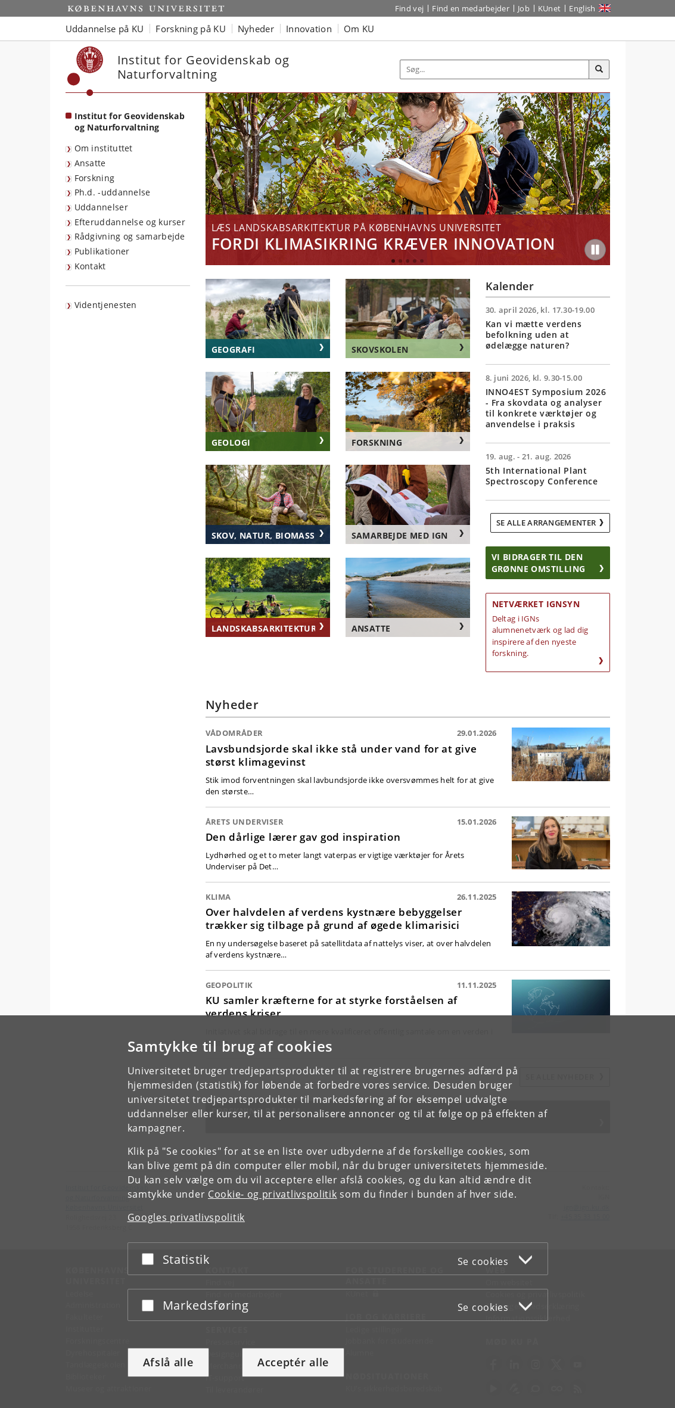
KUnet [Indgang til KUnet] (549, 8)
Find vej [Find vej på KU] (409, 8)
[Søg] (599, 70)
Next (598, 179)
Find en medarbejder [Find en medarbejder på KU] (470, 8)
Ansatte (90, 163)
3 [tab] (407, 261)
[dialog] (337, 1211)
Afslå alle (168, 1362)
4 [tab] (414, 261)
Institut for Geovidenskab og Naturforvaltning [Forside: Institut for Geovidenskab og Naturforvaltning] (129, 121)
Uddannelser (101, 207)
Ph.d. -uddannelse (112, 192)
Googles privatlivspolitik (186, 1217)
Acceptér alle (293, 1362)
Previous (217, 179)
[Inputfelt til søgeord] (495, 69)
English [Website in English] (582, 8)
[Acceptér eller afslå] (151, 1259)
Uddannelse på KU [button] (105, 29)
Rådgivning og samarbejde (129, 236)
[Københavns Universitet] (85, 71)
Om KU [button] (359, 29)
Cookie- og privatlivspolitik (272, 1194)
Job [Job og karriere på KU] (524, 8)
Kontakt (90, 266)
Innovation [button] (309, 29)
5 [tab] (422, 261)
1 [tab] (393, 261)
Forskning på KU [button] (190, 29)
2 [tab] (400, 261)
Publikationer (102, 251)
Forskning (94, 178)
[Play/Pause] (595, 249)
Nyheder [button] (256, 29)
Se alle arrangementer (546, 522)
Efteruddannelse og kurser (130, 222)
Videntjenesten (105, 304)
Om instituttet (103, 148)
